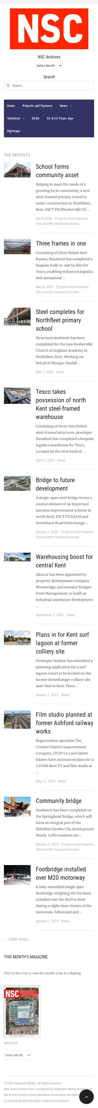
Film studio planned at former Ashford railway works (64, 723)
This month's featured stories (57, 223)
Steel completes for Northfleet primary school (60, 320)
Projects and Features (37, 106)
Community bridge (59, 801)
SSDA (35, 118)
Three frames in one (61, 243)
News (63, 106)
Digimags (13, 131)
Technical (13, 118)
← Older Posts (16, 939)
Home (11, 106)
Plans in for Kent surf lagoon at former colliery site (62, 643)
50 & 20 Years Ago (60, 118)
